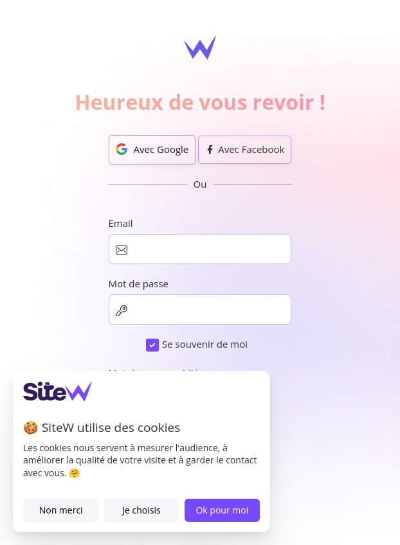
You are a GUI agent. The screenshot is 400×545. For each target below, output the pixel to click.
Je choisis (141, 510)
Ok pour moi (221, 510)
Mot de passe (139, 283)
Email (121, 223)
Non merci (61, 510)
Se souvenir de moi (205, 343)
